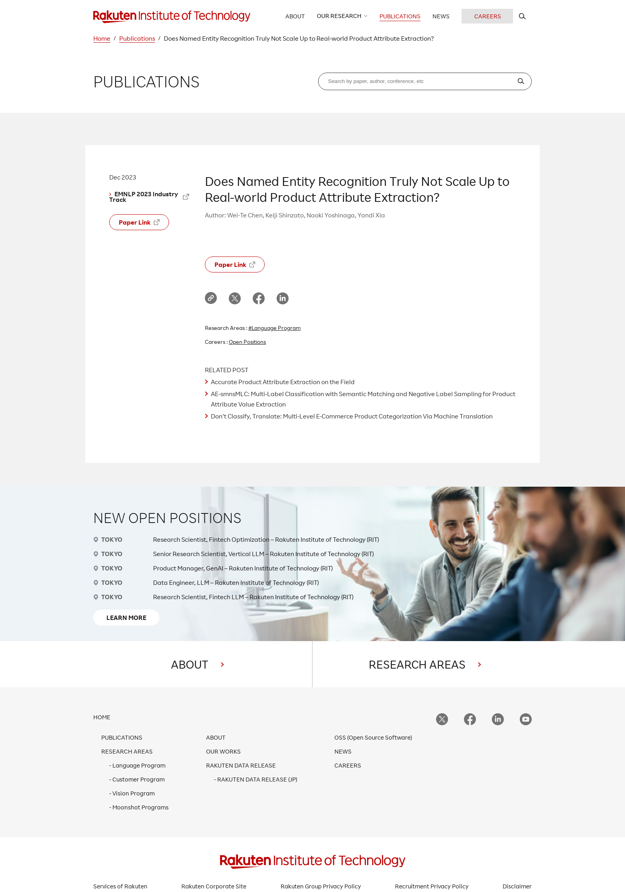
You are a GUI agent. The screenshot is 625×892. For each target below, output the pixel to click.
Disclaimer (517, 886)
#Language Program (274, 327)
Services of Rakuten (120, 886)
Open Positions (247, 341)
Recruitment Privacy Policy (432, 886)
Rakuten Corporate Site (213, 886)
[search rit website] (522, 16)
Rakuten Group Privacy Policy (321, 886)
